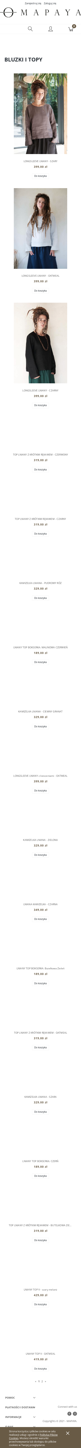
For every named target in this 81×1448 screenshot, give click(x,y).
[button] (10, 29)
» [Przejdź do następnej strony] (45, 1381)
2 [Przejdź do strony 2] (42, 1381)
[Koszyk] (71, 29)
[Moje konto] (51, 29)
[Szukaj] (30, 29)
